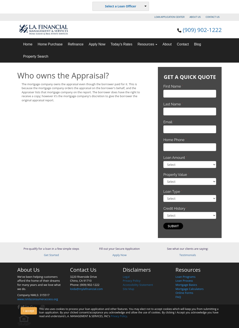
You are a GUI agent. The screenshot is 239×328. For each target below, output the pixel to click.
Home (28, 44)
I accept (28, 311)
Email (168, 122)
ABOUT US (195, 17)
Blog (197, 44)
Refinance (76, 44)
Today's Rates (121, 44)
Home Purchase (50, 44)
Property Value (176, 175)
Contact (183, 44)
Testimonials (187, 255)
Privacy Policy (131, 281)
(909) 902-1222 (202, 30)
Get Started (51, 255)
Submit (173, 226)
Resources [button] (147, 44)
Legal (126, 277)
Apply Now (97, 44)
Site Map (128, 289)
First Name (173, 86)
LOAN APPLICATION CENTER (169, 17)
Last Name (173, 104)
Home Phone (174, 140)
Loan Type (172, 192)
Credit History (175, 208)
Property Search (35, 56)
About (167, 44)
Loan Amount (175, 158)
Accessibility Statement (138, 285)
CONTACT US (212, 17)
